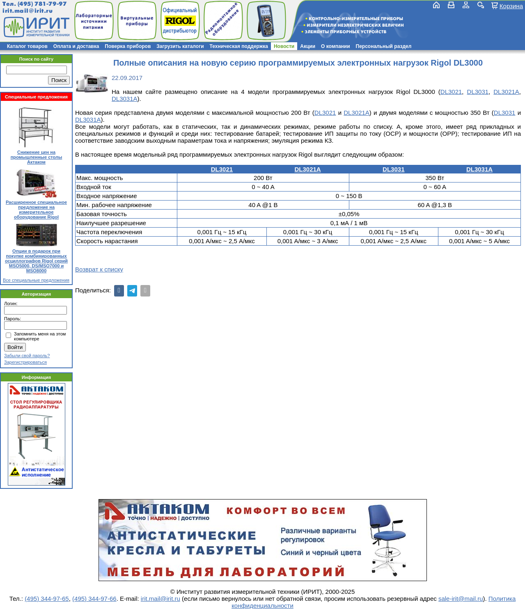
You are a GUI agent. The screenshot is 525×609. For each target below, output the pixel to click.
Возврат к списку (99, 269)
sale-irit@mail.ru (460, 598)
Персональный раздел (384, 46)
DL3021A (506, 91)
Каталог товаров (27, 46)
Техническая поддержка (239, 46)
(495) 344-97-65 (47, 598)
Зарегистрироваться (25, 362)
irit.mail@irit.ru (27, 11)
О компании (335, 46)
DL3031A (125, 98)
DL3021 (451, 91)
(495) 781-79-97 (42, 4)
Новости (284, 46)
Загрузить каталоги (180, 46)
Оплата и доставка (76, 46)
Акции (307, 46)
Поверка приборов (128, 46)
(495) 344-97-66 (94, 598)
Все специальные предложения (36, 280)
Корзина (511, 5)
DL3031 (478, 91)
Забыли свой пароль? (27, 355)
